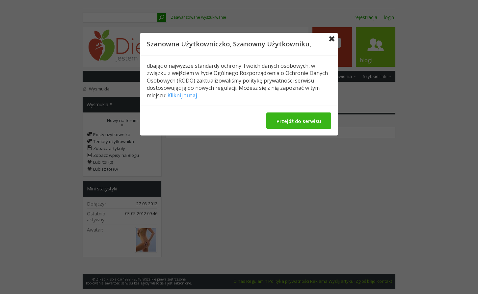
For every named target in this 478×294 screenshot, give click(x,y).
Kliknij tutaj (182, 95)
